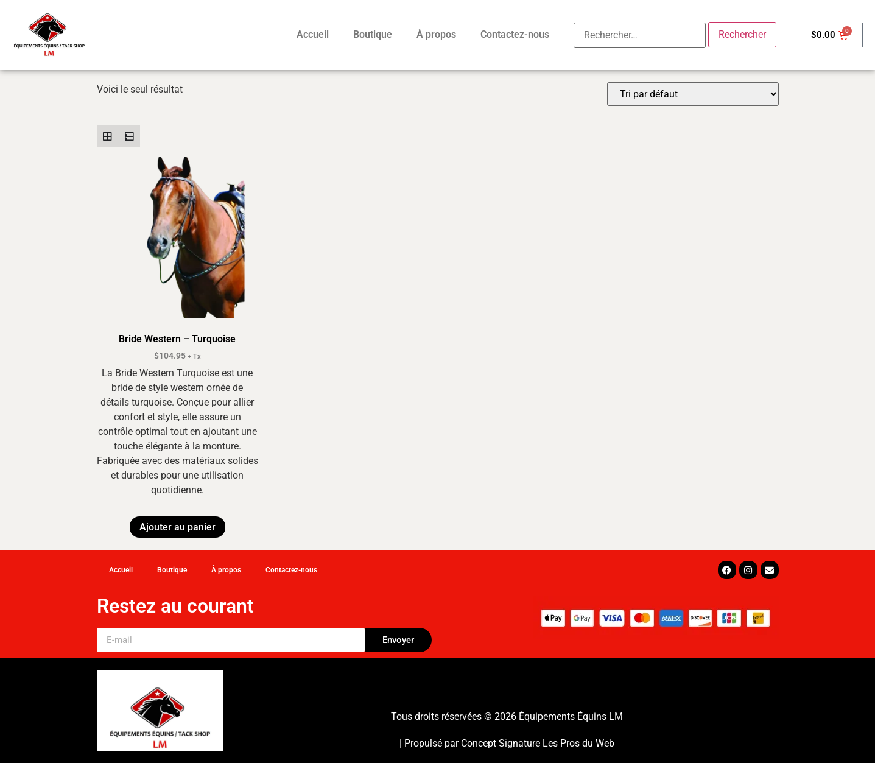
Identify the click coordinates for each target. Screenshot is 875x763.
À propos (436, 34)
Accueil (313, 34)
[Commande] (693, 94)
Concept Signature (502, 743)
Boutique (372, 34)
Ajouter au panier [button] (177, 527)
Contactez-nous (514, 34)
